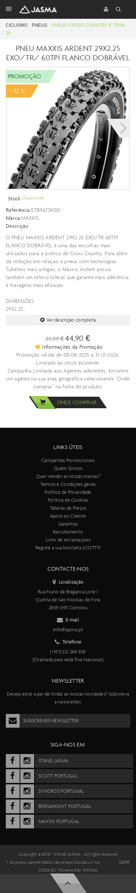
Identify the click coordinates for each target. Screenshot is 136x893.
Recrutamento (68, 532)
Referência (18, 210)
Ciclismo (17, 25)
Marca (13, 218)
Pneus (40, 25)
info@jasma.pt (68, 630)
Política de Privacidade (68, 492)
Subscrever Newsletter (42, 721)
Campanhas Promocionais (68, 460)
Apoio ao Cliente (68, 516)
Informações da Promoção (69, 347)
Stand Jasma (67, 854)
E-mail (68, 620)
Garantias (68, 524)
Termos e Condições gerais (68, 484)
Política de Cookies (68, 500)
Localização (68, 582)
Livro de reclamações (68, 540)
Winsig (90, 870)
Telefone (68, 642)
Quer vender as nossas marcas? (68, 476)
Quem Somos (68, 468)
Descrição (17, 226)
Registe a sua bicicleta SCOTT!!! (68, 548)
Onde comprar (62, 402)
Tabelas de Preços (68, 508)
